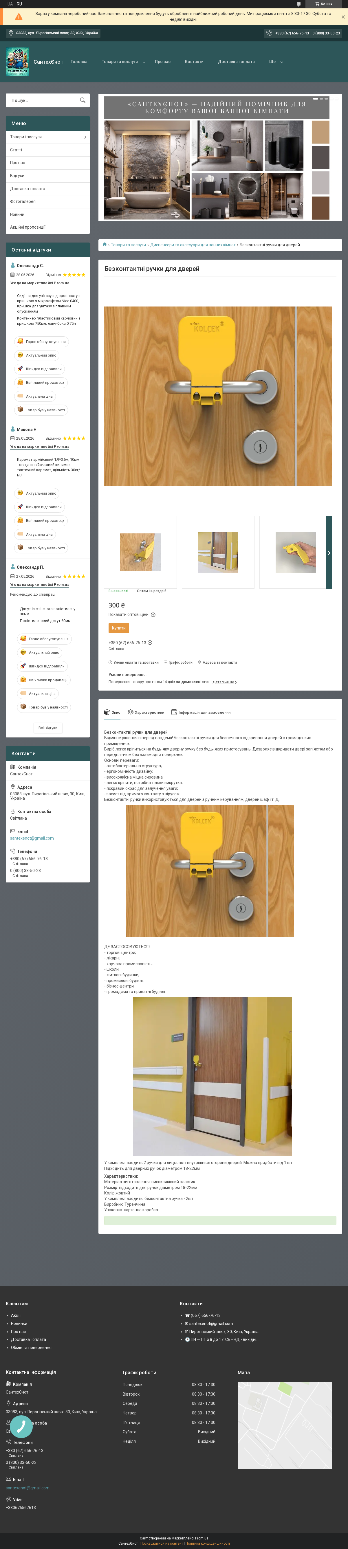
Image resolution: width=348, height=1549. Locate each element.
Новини (17, 214)
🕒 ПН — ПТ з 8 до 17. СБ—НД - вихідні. (221, 1339)
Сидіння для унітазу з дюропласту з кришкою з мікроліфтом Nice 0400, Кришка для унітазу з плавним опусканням (48, 303)
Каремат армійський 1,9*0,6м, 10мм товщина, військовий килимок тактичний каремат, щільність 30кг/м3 (48, 467)
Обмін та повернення (31, 1347)
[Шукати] (83, 100)
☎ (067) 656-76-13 (203, 1315)
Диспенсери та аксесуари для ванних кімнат (193, 245)
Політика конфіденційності (208, 1543)
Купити (119, 628)
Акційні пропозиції (27, 227)
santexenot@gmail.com (32, 838)
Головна (79, 61)
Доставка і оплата (236, 61)
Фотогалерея (23, 201)
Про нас (163, 61)
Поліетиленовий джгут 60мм (45, 621)
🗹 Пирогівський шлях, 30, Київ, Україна (222, 1331)
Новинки (19, 1323)
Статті (16, 150)
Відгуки (17, 175)
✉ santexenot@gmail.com (209, 1323)
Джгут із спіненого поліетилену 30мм (47, 611)
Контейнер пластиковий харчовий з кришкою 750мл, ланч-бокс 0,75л (48, 321)
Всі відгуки (48, 728)
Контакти (194, 61)
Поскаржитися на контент (161, 1543)
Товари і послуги (26, 137)
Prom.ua (201, 1538)
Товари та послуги (120, 61)
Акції (16, 1315)
